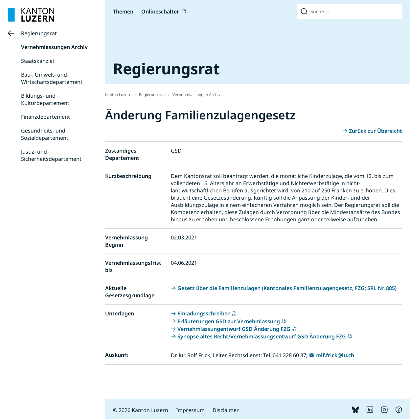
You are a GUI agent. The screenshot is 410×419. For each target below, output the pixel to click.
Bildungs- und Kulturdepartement (45, 99)
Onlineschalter (160, 11)
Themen (123, 11)
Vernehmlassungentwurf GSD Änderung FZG (233, 329)
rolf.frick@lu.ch (334, 355)
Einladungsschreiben (204, 313)
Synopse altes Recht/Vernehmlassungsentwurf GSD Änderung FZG (261, 336)
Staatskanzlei (37, 60)
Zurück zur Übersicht (375, 131)
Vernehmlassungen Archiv (54, 47)
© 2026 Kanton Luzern (140, 410)
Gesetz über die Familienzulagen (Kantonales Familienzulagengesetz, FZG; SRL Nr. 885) (287, 288)
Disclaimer (226, 410)
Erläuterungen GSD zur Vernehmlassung (228, 321)
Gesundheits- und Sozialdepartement (44, 134)
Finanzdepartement (45, 116)
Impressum (190, 410)
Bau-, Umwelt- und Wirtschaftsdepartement (51, 78)
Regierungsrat (39, 33)
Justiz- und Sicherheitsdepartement (51, 155)
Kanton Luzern (118, 94)
